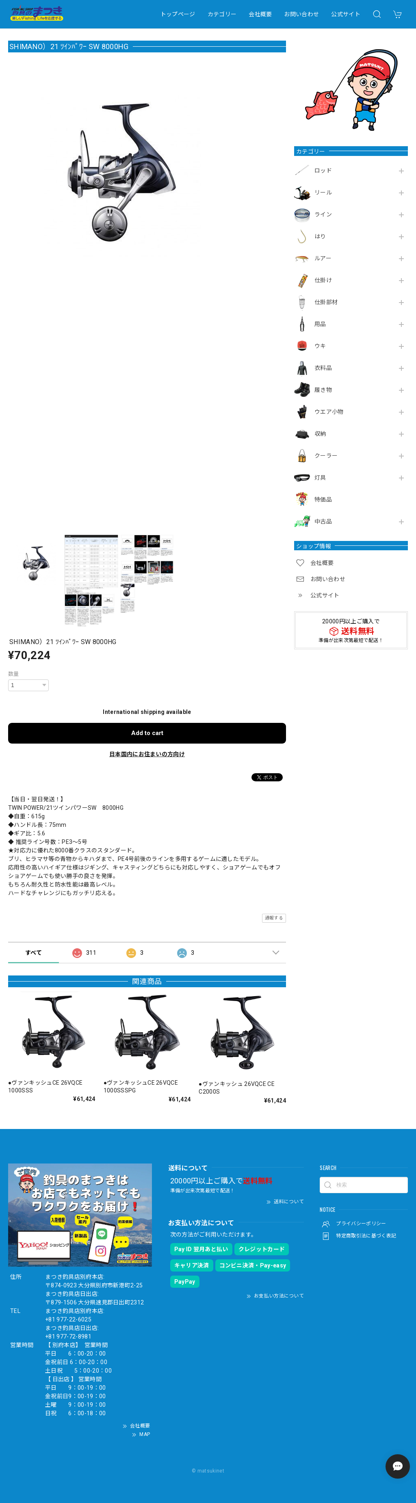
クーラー (326, 455)
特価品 (323, 499)
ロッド (323, 170)
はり (320, 236)
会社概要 (260, 14)
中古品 (323, 521)
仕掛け (323, 280)
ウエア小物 (329, 412)
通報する (274, 918)
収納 (320, 433)
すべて (33, 952)
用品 (320, 324)
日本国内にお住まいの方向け (147, 754)
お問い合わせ (301, 14)
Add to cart (147, 733)
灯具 (320, 477)
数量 (13, 674)
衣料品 (323, 368)
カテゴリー (222, 14)
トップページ (177, 14)
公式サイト (345, 14)
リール (323, 192)
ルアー (323, 258)
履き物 (323, 390)
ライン (323, 214)
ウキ (320, 346)
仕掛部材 (326, 302)
